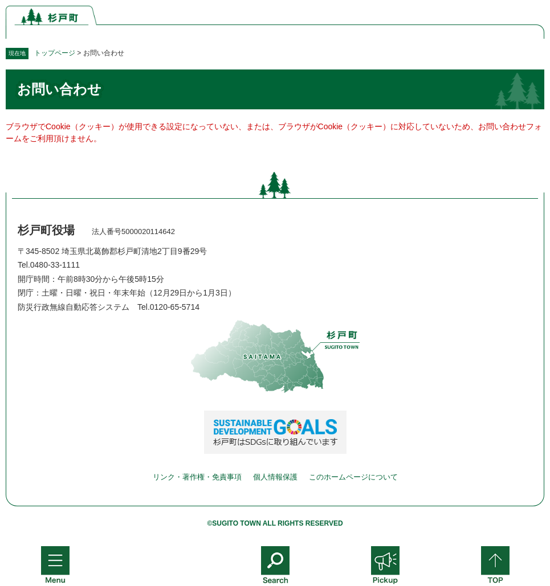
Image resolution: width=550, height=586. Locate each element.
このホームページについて (353, 477)
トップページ (54, 53)
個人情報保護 (275, 477)
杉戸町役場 (46, 230)
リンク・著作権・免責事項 (197, 477)
